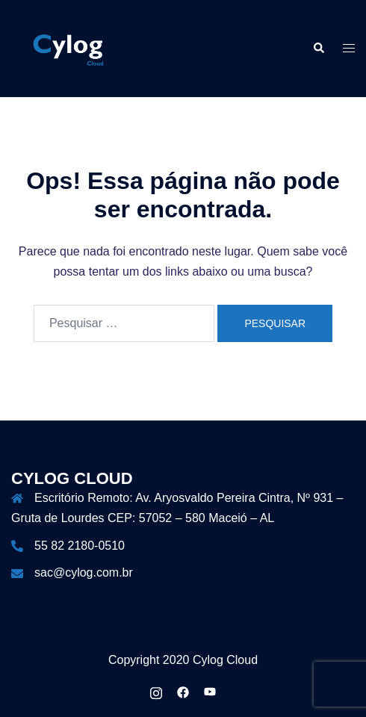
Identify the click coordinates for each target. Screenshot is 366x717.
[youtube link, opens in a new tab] (210, 691)
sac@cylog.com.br (83, 572)
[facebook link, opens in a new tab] (183, 691)
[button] (318, 49)
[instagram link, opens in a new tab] (156, 691)
